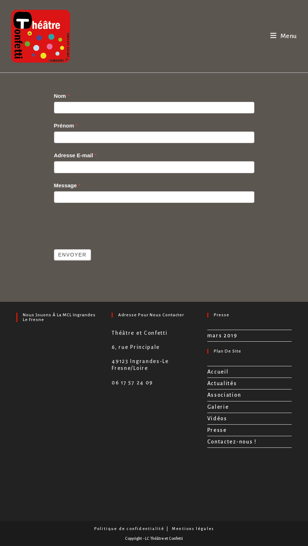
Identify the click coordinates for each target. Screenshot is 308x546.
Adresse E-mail (75, 155)
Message (67, 185)
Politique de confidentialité (129, 528)
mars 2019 (222, 335)
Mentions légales (193, 528)
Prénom (66, 125)
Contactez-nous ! (232, 442)
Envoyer (72, 255)
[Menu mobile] (283, 36)
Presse (217, 430)
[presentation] (109, 224)
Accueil (218, 372)
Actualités (222, 383)
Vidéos (217, 418)
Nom (62, 96)
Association (224, 395)
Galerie (218, 407)
